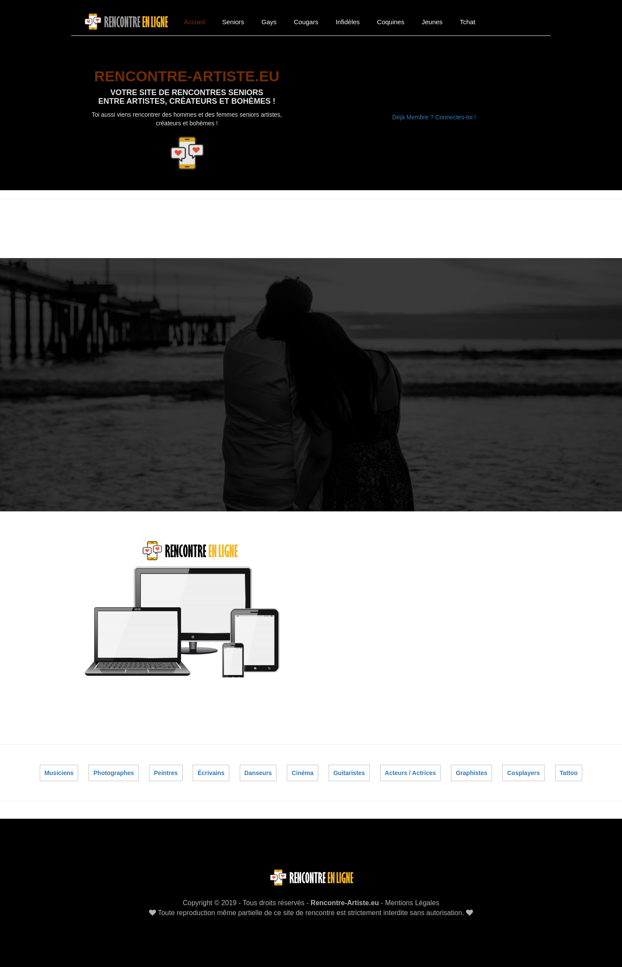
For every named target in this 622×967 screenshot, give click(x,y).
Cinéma (303, 769)
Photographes (114, 769)
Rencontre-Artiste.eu (345, 899)
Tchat (468, 22)
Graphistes (471, 769)
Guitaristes (349, 769)
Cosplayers (523, 769)
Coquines (390, 22)
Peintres (166, 769)
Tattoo (568, 769)
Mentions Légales (412, 899)
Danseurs (258, 769)
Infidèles (348, 22)
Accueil (194, 22)
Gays (268, 22)
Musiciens (59, 769)
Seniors (233, 22)
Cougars (306, 22)
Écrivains (211, 769)
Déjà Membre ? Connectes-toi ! (434, 117)
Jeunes (432, 22)
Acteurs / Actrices (410, 769)
